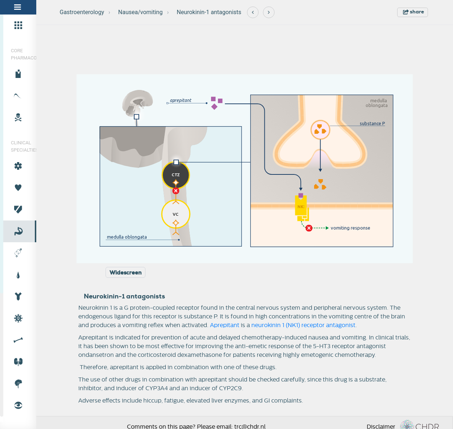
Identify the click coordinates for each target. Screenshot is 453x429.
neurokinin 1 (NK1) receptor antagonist (303, 325)
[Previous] (253, 12)
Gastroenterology (82, 12)
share (413, 11)
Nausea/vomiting (140, 12)
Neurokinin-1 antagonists (209, 12)
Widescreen (125, 272)
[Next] (269, 12)
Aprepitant (224, 325)
